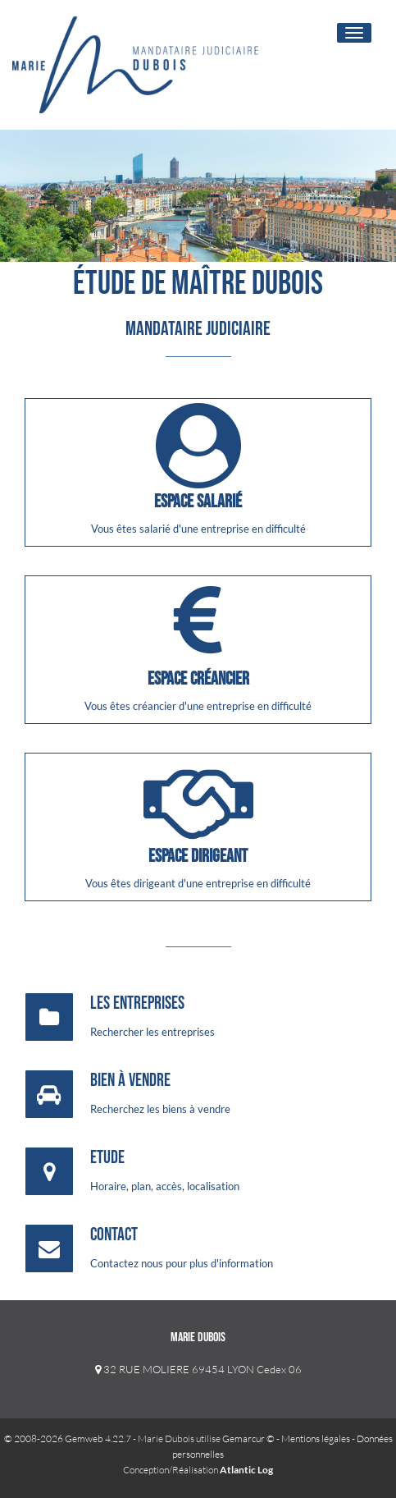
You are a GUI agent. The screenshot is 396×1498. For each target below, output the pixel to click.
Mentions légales (315, 1438)
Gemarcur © (248, 1438)
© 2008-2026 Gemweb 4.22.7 (67, 1438)
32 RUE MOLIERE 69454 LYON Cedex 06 (198, 1369)
